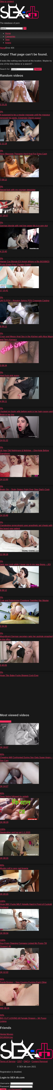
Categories (10, 36)
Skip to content (7, 1)
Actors (8, 43)
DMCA (27, 1061)
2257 (19, 1061)
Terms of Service (7, 1061)
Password (4, 1086)
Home (8, 33)
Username (5, 1083)
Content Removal (40, 1061)
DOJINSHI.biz (6, 1037)
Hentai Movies (6, 1034)
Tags (7, 40)
